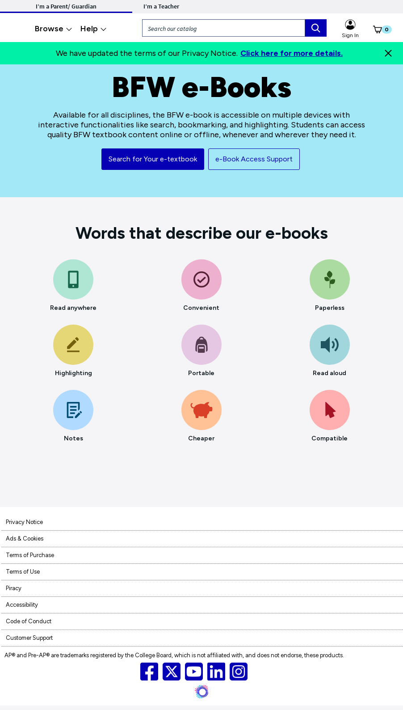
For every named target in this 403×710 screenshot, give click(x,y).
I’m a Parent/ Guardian (66, 6)
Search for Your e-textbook (153, 159)
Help (93, 29)
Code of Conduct (28, 621)
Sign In (350, 35)
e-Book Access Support (254, 159)
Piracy (13, 588)
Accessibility (22, 604)
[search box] (316, 28)
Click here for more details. (291, 53)
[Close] (388, 53)
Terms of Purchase (30, 555)
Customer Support (29, 637)
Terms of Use (23, 571)
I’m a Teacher (161, 6)
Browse (53, 29)
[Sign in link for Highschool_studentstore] (350, 23)
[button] (372, 31)
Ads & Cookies (24, 538)
